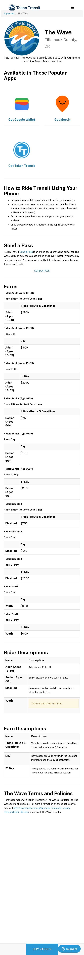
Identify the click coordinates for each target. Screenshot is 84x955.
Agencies (9, 13)
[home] (24, 7)
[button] (72, 8)
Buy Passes (42, 949)
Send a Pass (26, 252)
